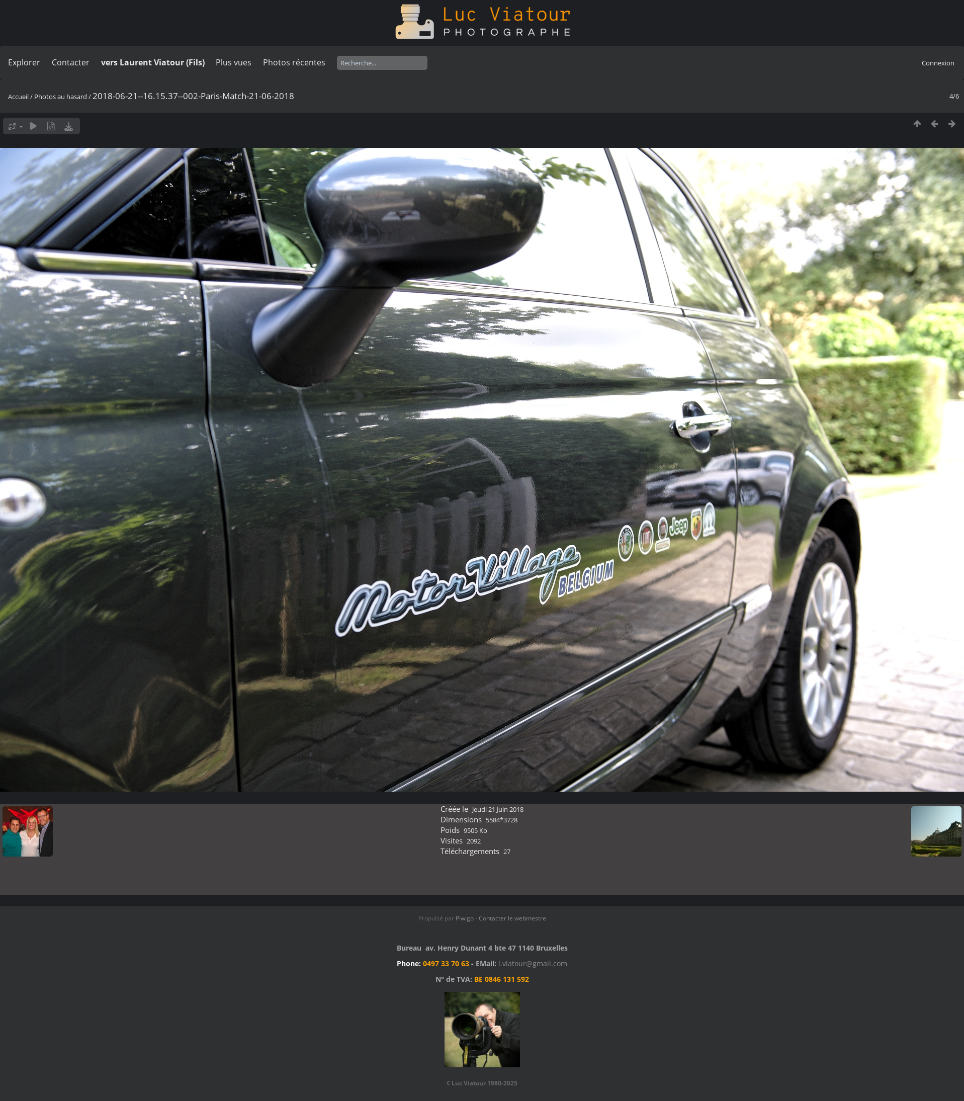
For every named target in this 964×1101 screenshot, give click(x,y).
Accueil (18, 96)
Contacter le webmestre (512, 918)
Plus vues (233, 62)
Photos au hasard (60, 96)
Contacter (71, 62)
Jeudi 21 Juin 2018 (497, 809)
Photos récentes (294, 62)
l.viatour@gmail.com (532, 963)
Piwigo (465, 918)
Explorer (24, 62)
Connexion (938, 62)
